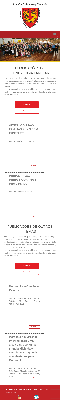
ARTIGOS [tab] (27, 111)
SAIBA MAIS (34, 166)
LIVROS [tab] (26, 105)
